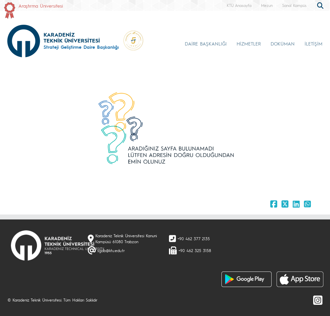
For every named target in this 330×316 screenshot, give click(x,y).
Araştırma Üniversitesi (40, 6)
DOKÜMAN (283, 43)
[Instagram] (317, 300)
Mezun (267, 5)
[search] (321, 5)
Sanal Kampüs (294, 5)
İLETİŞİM (313, 43)
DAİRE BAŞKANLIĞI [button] (206, 43)
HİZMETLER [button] (249, 43)
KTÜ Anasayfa (239, 5)
